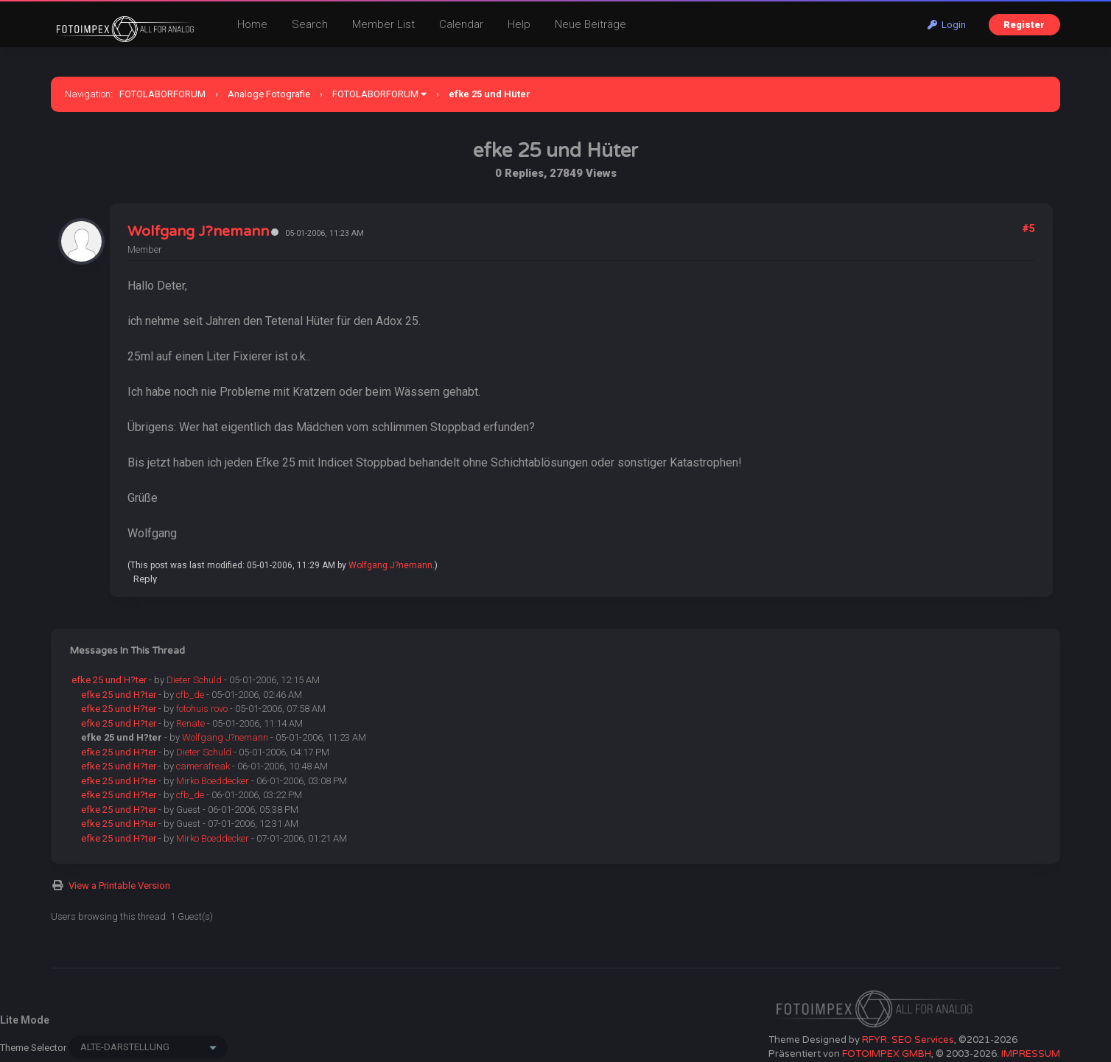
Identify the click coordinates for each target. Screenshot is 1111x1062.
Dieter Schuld (194, 679)
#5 (1028, 228)
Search (310, 24)
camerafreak (203, 766)
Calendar (461, 24)
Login (947, 24)
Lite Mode (24, 1020)
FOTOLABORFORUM (162, 93)
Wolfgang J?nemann (198, 231)
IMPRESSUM (1030, 1054)
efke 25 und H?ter (109, 679)
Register (1024, 24)
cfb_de (190, 694)
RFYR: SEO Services (908, 1040)
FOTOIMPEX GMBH (886, 1054)
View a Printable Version (119, 885)
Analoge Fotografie (269, 93)
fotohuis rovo (202, 708)
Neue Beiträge (590, 24)
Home (252, 24)
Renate (190, 723)
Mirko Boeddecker (212, 780)
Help (519, 24)
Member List (383, 24)
